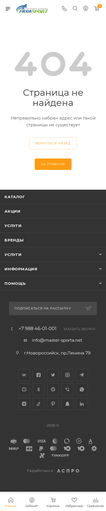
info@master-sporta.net (57, 340)
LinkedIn (82, 404)
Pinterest (53, 404)
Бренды (14, 240)
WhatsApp (82, 389)
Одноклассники (39, 389)
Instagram (67, 375)
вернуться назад (53, 143)
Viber (67, 389)
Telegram (82, 375)
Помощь (15, 283)
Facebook (39, 375)
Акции (13, 211)
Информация (21, 269)
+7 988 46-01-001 (38, 328)
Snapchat (67, 404)
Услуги (13, 225)
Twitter (53, 375)
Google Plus (53, 389)
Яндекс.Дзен (24, 404)
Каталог (15, 196)
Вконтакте (24, 375)
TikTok (39, 404)
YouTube (24, 389)
